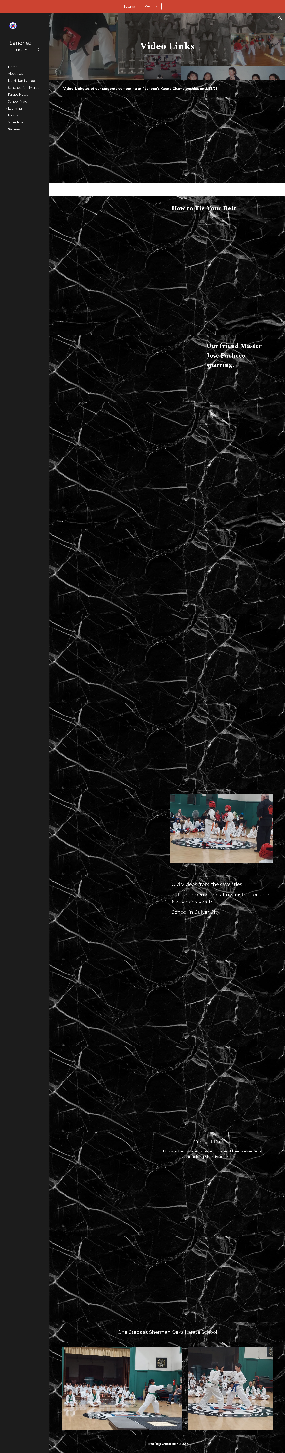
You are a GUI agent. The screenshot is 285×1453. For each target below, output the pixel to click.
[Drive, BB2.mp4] (221, 657)
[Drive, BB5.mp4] (122, 571)
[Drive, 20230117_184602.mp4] (113, 445)
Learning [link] (15, 108)
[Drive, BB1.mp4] (113, 658)
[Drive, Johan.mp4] (113, 140)
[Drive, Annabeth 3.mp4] (113, 746)
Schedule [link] (15, 122)
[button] (280, 18)
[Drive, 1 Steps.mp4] (221, 1279)
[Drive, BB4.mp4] (221, 465)
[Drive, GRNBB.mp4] (221, 746)
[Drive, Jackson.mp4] (221, 140)
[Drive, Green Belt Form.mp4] (221, 1089)
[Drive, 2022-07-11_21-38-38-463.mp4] (113, 239)
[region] (142, 6)
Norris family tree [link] (21, 81)
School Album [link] (19, 101)
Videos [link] (14, 129)
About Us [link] (15, 74)
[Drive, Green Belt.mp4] (113, 1089)
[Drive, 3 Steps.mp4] (113, 1279)
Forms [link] (13, 115)
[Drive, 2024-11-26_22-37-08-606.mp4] (113, 1003)
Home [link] (13, 67)
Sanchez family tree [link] (23, 88)
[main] (167, 46)
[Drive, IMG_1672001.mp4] (104, 1184)
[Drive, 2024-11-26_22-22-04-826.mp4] (113, 917)
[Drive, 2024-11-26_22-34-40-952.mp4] (221, 1003)
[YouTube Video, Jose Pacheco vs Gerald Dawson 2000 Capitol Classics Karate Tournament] (104, 369)
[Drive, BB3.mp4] (230, 564)
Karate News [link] (18, 94)
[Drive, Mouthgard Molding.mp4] (221, 273)
